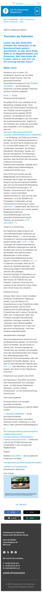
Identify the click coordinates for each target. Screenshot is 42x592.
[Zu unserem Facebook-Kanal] (11, 553)
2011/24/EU (16, 456)
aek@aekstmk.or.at (12, 568)
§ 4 (32, 261)
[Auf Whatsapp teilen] (31, 518)
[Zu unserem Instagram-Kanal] (15, 553)
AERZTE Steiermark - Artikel (13, 22)
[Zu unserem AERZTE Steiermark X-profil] (7, 553)
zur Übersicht (21, 504)
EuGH (10, 207)
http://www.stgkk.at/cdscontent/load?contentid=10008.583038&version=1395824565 (22, 133)
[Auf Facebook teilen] (12, 512)
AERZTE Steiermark (27, 19)
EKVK (6, 96)
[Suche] (26, 3)
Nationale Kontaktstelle (15, 414)
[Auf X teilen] (31, 512)
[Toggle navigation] (37, 11)
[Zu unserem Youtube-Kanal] (4, 553)
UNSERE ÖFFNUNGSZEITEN (14, 573)
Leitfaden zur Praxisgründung (15, 467)
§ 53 (6, 366)
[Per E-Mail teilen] (12, 518)
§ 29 (25, 242)
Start (5, 19)
